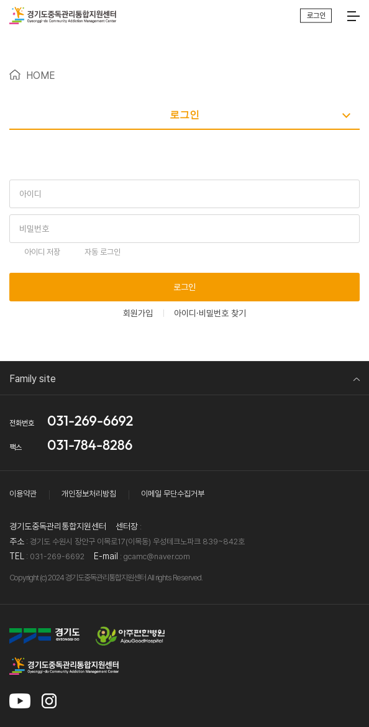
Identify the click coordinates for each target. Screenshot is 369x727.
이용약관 (23, 493)
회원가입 (138, 313)
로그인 (184, 287)
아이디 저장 (42, 252)
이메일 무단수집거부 (172, 493)
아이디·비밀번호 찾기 (210, 313)
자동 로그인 (102, 252)
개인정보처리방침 (89, 493)
